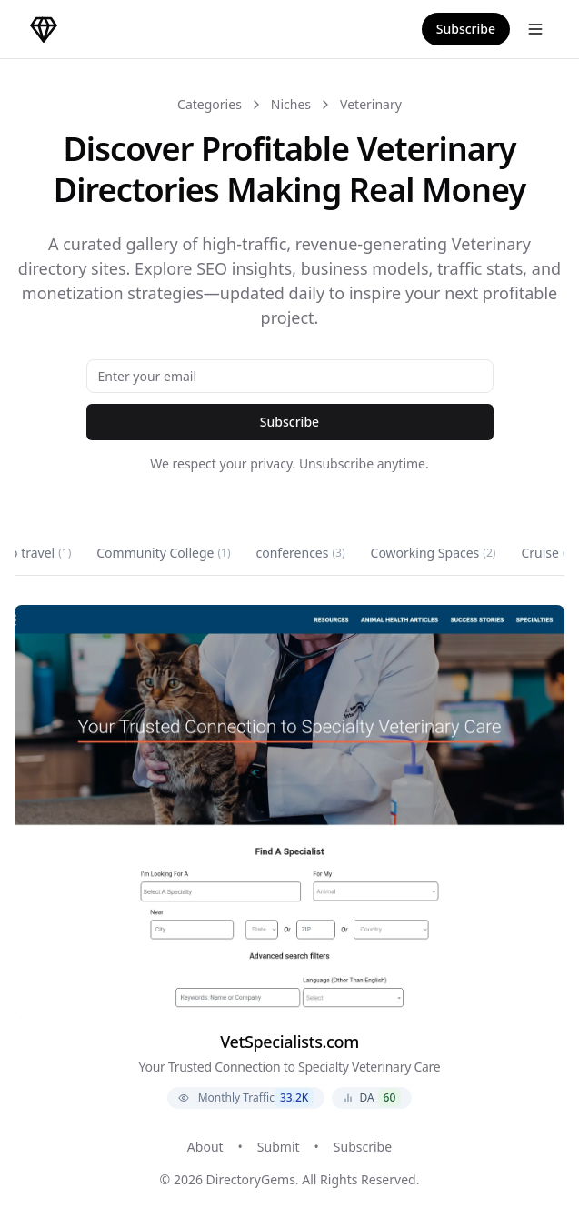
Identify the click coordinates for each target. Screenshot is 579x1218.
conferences (300, 552)
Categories (209, 104)
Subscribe (465, 28)
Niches (291, 104)
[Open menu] (535, 29)
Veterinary (371, 104)
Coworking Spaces (433, 552)
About (205, 1146)
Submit (278, 1146)
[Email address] (290, 376)
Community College (163, 552)
